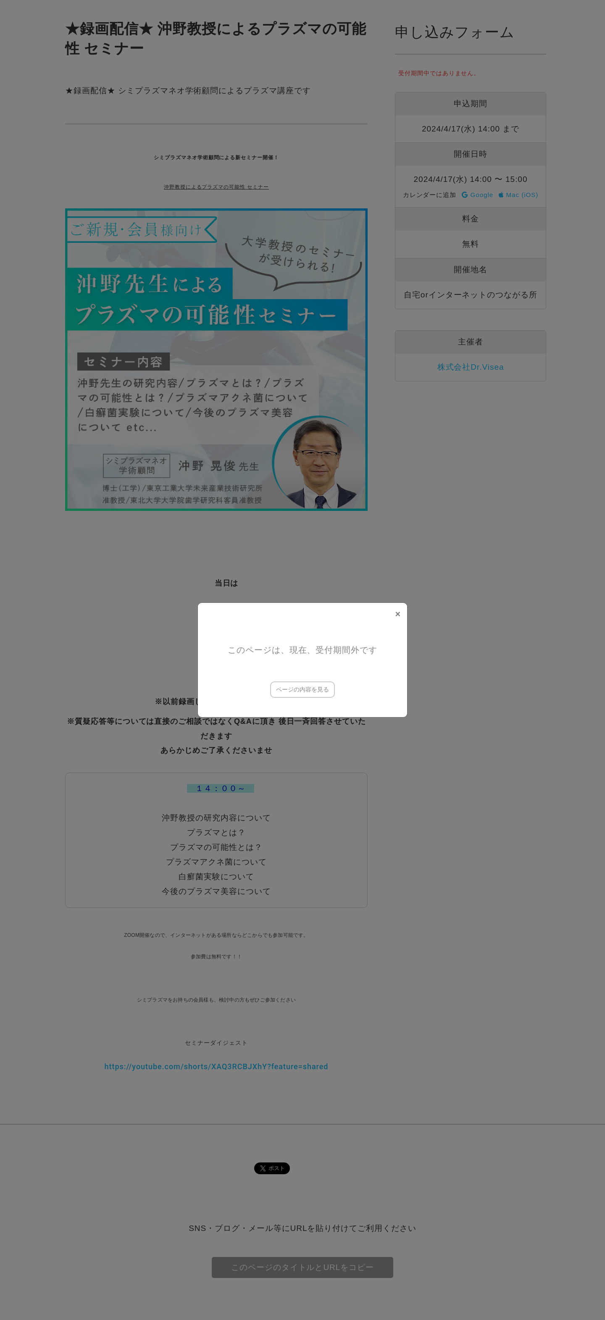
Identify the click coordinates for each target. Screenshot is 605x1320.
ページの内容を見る (302, 689)
